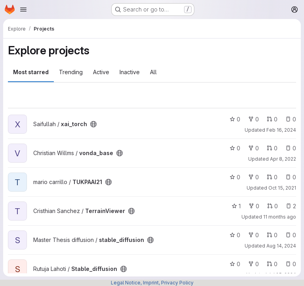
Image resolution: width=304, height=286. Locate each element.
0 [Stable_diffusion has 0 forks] (253, 264)
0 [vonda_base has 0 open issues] (290, 148)
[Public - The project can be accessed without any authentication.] (93, 124)
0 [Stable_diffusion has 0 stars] (235, 264)
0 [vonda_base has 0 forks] (253, 148)
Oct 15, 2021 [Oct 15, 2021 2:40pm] (282, 188)
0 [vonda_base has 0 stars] (235, 148)
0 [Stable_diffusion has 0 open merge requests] (272, 264)
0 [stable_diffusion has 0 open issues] (290, 235)
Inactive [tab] (130, 72)
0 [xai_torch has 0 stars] (235, 119)
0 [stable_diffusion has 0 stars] (235, 235)
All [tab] (153, 72)
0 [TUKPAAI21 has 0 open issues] (290, 177)
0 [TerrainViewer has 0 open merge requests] (272, 206)
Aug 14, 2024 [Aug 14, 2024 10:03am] (281, 246)
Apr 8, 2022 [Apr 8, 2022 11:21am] (283, 159)
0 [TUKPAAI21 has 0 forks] (253, 177)
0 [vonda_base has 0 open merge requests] (272, 148)
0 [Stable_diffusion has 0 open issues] (290, 264)
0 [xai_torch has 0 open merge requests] (272, 119)
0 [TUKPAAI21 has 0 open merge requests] (272, 177)
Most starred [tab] (31, 72)
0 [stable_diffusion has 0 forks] (253, 235)
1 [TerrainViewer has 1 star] (236, 206)
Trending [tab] (71, 72)
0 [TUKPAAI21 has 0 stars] (235, 177)
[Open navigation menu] (23, 9)
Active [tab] (101, 72)
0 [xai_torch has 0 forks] (253, 119)
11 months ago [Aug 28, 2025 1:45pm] (279, 217)
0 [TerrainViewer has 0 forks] (254, 206)
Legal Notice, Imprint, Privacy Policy (152, 283)
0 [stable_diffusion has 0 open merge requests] (272, 235)
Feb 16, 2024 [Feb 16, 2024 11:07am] (281, 130)
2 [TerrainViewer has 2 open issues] (291, 206)
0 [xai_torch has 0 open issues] (290, 119)
